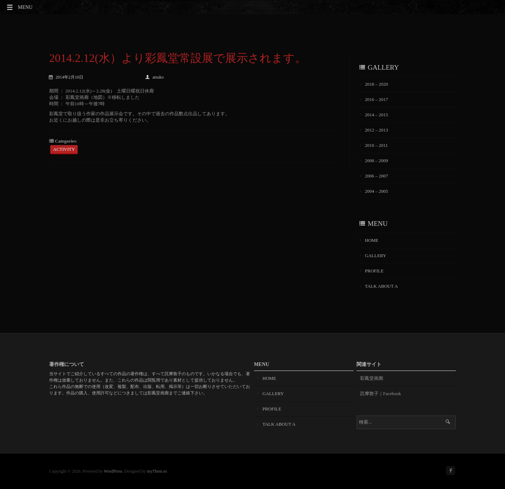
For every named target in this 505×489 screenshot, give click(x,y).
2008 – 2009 (376, 160)
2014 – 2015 (376, 114)
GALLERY (375, 255)
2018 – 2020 (376, 84)
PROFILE (374, 270)
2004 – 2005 (376, 191)
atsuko (154, 77)
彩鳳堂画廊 (371, 378)
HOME (372, 240)
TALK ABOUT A (381, 286)
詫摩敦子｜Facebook (380, 393)
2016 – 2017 (376, 99)
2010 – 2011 (376, 145)
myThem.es (157, 471)
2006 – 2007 (376, 176)
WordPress (113, 471)
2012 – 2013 (376, 130)
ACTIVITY (64, 149)
